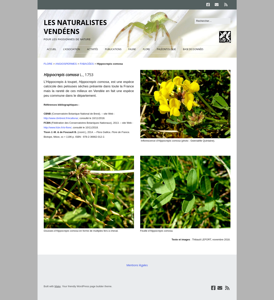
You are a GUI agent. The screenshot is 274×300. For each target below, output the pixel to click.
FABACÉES (87, 63)
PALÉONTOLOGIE (166, 49)
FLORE (146, 49)
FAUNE (132, 49)
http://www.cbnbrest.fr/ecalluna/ (61, 118)
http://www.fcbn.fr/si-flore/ (58, 127)
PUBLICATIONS (113, 49)
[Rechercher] (212, 21)
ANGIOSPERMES (66, 63)
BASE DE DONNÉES (193, 49)
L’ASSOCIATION (71, 49)
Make (57, 286)
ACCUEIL (51, 49)
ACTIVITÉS (92, 49)
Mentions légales (137, 265)
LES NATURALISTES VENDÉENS (75, 27)
